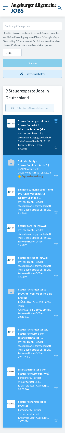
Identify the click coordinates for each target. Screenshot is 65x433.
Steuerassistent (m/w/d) (33, 257)
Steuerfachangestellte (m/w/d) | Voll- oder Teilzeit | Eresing (35, 293)
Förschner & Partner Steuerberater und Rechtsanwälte (29, 381)
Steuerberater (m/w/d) (32, 225)
